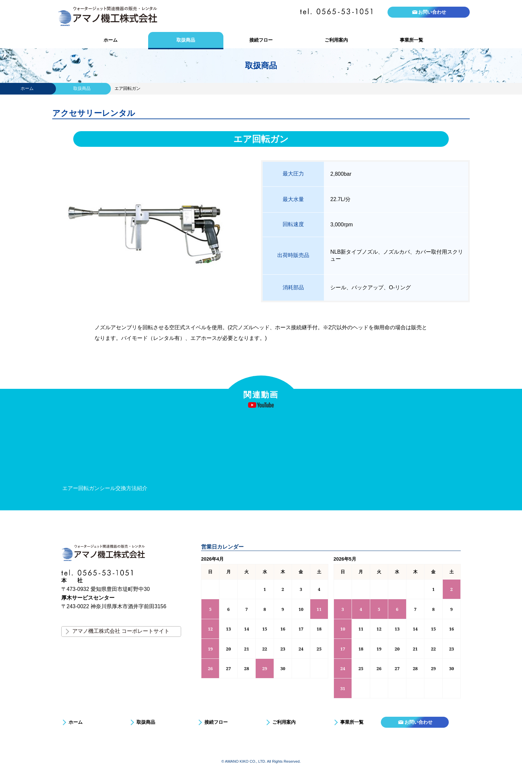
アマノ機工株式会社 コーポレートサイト (120, 631)
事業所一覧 (411, 40)
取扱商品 (185, 40)
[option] (122, 455)
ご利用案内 (336, 40)
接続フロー (261, 40)
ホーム (111, 40)
